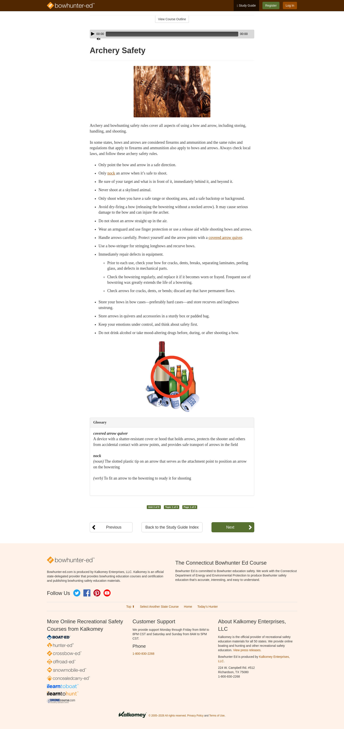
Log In (290, 5)
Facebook (86, 592)
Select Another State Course (159, 606)
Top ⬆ (130, 606)
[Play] (93, 34)
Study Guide (246, 5)
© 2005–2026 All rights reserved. (167, 715)
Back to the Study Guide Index (172, 527)
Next (230, 527)
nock (111, 173)
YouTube (107, 592)
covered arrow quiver (225, 237)
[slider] (166, 34)
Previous (113, 527)
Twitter (76, 592)
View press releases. (247, 650)
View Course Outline (172, 19)
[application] (172, 34)
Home (188, 606)
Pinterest (96, 592)
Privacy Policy (195, 715)
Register (271, 5)
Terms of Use (217, 715)
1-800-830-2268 (143, 653)
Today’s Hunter (207, 606)
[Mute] (238, 34)
